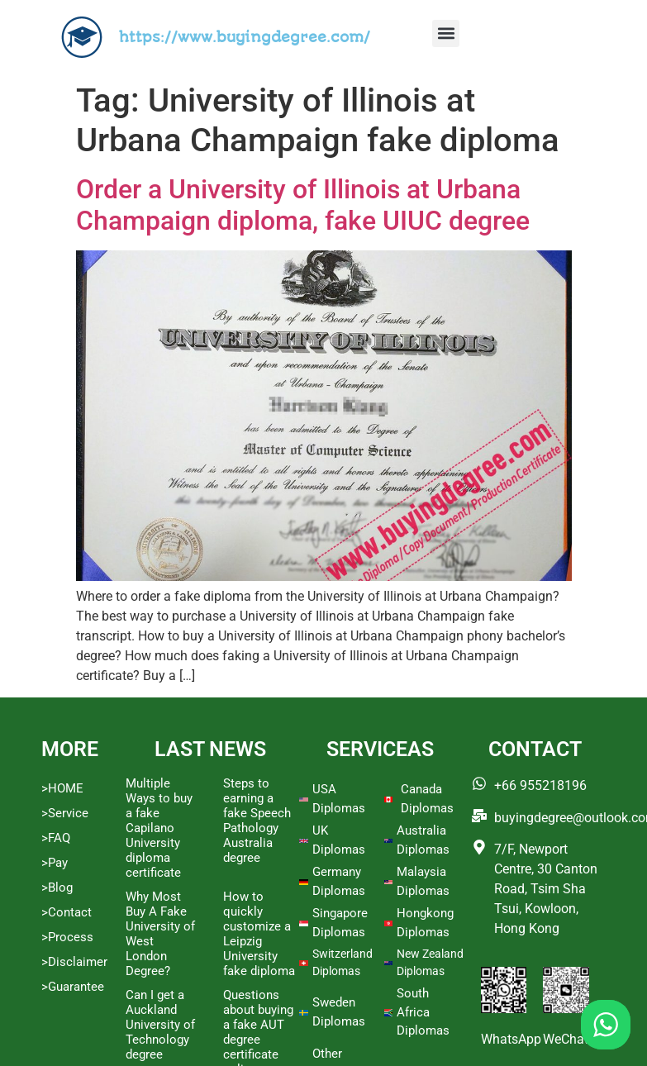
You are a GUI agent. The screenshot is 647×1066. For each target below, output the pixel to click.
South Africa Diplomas (423, 1012)
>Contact (66, 912)
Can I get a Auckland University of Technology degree (160, 1024)
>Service (64, 813)
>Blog (57, 887)
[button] (445, 33)
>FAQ (55, 837)
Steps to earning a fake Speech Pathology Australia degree (257, 820)
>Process (67, 937)
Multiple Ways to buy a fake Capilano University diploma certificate (159, 828)
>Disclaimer (74, 961)
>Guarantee (72, 986)
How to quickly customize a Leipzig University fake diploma (259, 933)
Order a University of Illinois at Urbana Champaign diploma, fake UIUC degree (303, 205)
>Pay (54, 862)
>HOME (62, 788)
